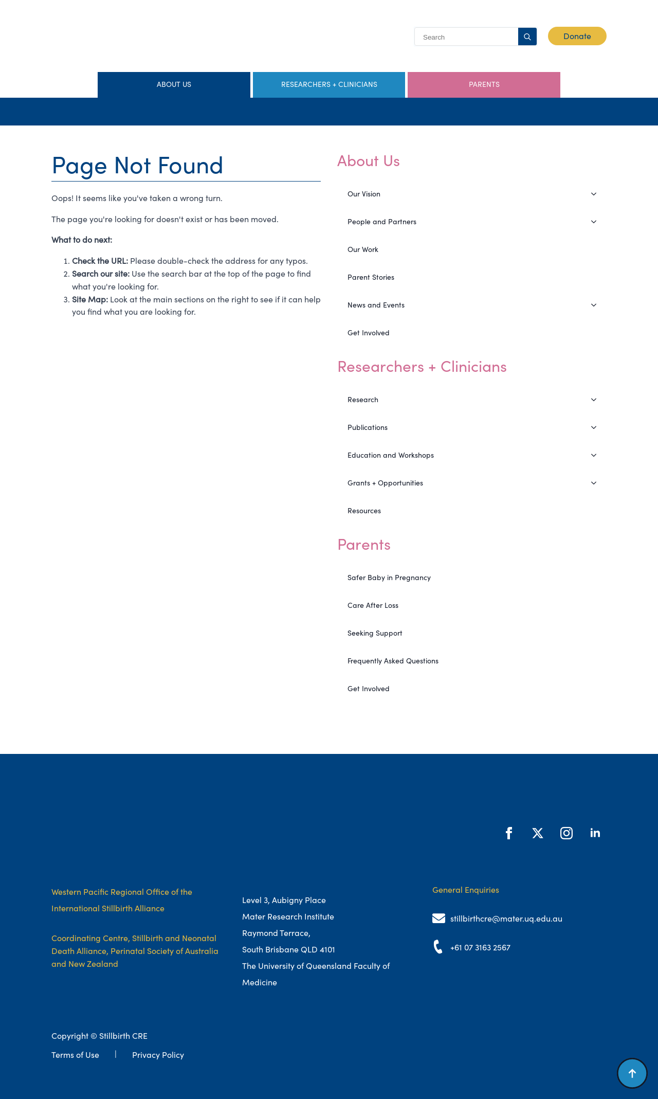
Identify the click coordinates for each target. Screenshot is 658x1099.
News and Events (376, 305)
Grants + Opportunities (385, 483)
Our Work (363, 249)
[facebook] (509, 833)
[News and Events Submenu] (597, 305)
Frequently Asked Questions (393, 660)
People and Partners (382, 221)
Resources (364, 510)
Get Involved (369, 332)
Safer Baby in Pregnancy (389, 577)
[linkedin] (595, 833)
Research (363, 399)
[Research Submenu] (597, 399)
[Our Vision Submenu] (597, 194)
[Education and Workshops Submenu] (597, 455)
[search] (527, 37)
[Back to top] (632, 1073)
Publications (368, 427)
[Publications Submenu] (597, 427)
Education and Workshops (391, 455)
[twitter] (537, 833)
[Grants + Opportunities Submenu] (597, 483)
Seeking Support (375, 633)
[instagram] (566, 833)
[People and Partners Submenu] (597, 222)
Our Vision (364, 194)
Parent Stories (371, 277)
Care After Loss (373, 605)
